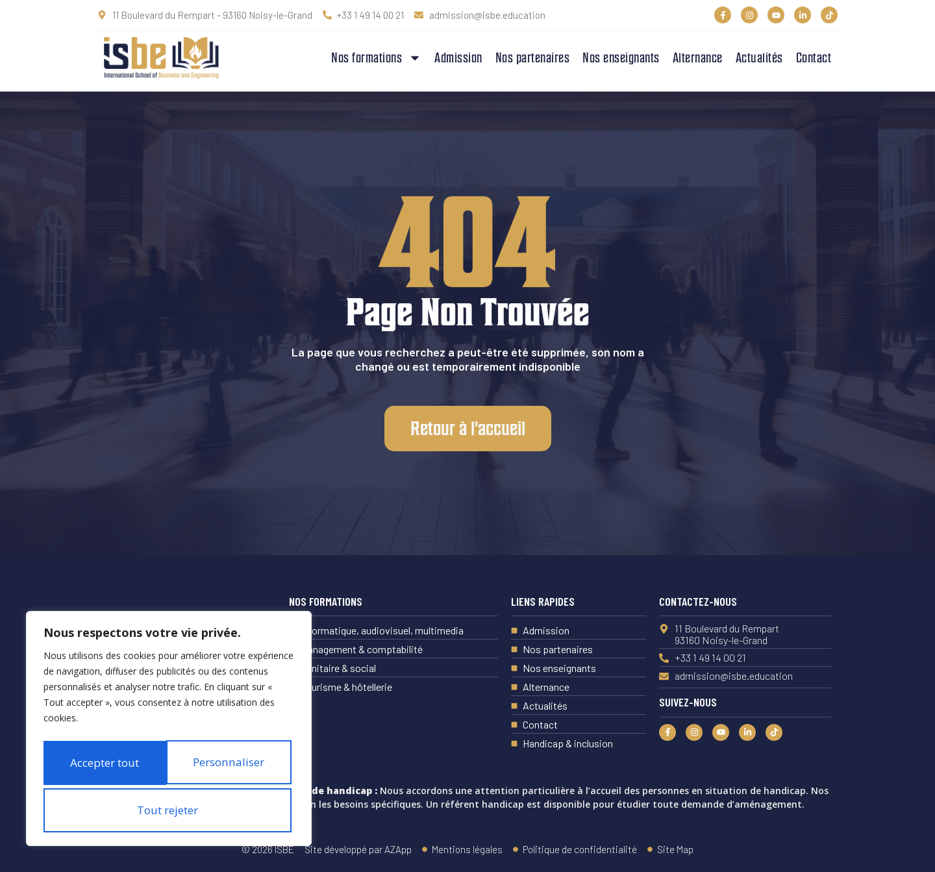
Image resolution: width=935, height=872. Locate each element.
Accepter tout (169, 810)
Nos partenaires (532, 57)
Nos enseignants (621, 57)
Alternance (698, 57)
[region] (169, 710)
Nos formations (376, 58)
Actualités (759, 57)
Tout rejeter (166, 766)
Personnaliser (166, 722)
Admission (458, 57)
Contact (814, 57)
